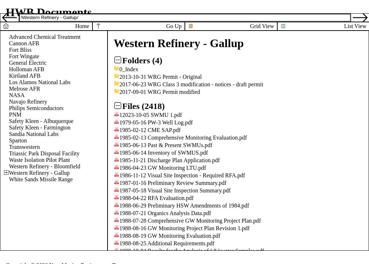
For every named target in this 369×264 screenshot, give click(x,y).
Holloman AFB (26, 69)
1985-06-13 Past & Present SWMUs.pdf (165, 145)
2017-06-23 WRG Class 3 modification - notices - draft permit (191, 84)
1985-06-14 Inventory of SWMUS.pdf (163, 153)
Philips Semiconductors (36, 108)
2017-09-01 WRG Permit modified (159, 92)
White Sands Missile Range (41, 179)
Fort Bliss (20, 50)
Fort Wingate (24, 56)
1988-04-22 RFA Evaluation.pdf (156, 198)
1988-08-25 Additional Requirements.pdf (166, 243)
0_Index (128, 69)
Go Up (174, 26)
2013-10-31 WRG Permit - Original (160, 77)
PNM (15, 114)
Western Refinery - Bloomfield (44, 166)
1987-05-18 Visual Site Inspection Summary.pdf (175, 190)
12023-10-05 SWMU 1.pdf (150, 115)
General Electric (27, 63)
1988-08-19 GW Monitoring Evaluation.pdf (169, 236)
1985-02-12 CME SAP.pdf (150, 130)
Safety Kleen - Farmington (39, 127)
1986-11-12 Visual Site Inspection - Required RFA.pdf (182, 175)
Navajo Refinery (28, 102)
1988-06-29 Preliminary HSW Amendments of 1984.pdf (184, 205)
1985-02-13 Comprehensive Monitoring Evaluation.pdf (183, 138)
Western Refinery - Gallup (39, 173)
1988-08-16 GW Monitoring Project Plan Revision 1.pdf (184, 228)
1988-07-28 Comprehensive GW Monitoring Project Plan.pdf (190, 221)
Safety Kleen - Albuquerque (41, 121)
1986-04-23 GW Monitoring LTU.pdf (162, 168)
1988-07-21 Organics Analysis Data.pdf (165, 213)
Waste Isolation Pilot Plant (39, 160)
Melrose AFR (24, 89)
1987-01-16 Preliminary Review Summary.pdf (173, 183)
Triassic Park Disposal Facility (44, 153)
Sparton (18, 140)
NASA (17, 95)
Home (82, 26)
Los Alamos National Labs (39, 82)
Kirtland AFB (25, 76)
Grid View (262, 26)
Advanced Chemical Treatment (45, 37)
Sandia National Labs (34, 134)
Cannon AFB (24, 43)
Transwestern (24, 147)
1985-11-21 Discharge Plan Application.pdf (169, 160)
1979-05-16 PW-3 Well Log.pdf (156, 122)
